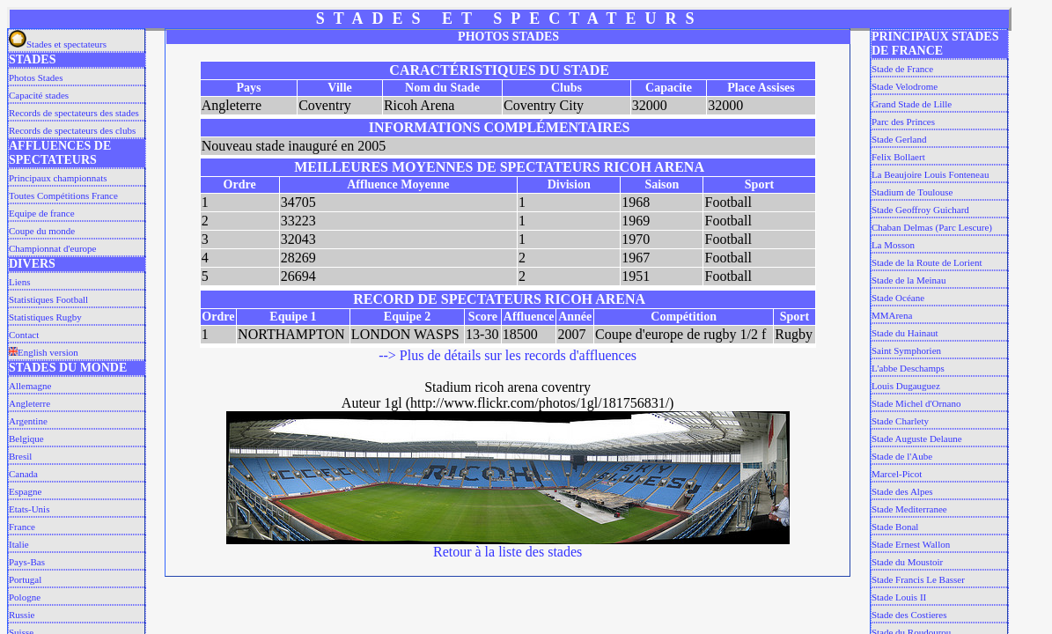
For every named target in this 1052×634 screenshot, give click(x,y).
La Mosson (893, 245)
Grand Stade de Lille (912, 104)
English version (43, 352)
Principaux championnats (58, 178)
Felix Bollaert (898, 156)
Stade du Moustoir (907, 562)
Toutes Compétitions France (63, 195)
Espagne (25, 491)
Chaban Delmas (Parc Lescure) (932, 227)
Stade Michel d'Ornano (916, 403)
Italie (19, 544)
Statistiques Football (48, 299)
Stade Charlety (900, 421)
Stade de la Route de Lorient (927, 262)
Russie (21, 614)
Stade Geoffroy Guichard (920, 209)
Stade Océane (898, 297)
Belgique (26, 438)
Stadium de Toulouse (912, 192)
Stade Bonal (895, 526)
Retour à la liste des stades (507, 551)
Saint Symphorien (906, 350)
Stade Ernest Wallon (911, 544)
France (22, 526)
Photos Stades (36, 77)
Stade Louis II (899, 597)
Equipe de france (42, 213)
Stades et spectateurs (58, 44)
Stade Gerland (899, 139)
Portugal (25, 579)
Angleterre (29, 403)
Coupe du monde (42, 230)
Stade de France (902, 68)
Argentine (28, 421)
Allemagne (30, 385)
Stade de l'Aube (902, 456)
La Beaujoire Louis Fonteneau (930, 174)
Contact (24, 334)
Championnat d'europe (52, 248)
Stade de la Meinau (909, 280)
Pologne (24, 597)
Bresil (20, 456)
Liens (19, 281)
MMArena (892, 315)
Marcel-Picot (897, 473)
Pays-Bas (27, 562)
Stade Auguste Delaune (917, 438)
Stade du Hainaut (905, 333)
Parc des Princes (903, 121)
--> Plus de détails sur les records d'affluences (507, 355)
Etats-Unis (29, 509)
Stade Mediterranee (909, 509)
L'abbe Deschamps (908, 368)
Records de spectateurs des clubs (72, 130)
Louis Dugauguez (906, 385)
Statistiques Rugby (45, 317)
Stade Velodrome (905, 86)
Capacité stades (39, 95)
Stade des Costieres (909, 614)
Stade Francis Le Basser (918, 579)
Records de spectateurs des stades (74, 112)
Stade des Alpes (902, 491)
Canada (23, 473)
